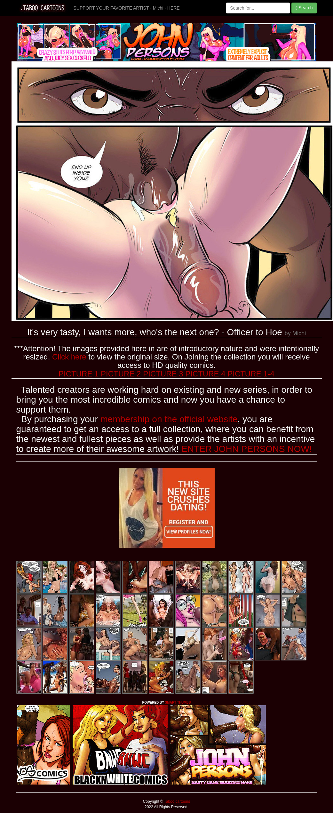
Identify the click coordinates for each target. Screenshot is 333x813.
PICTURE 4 (205, 373)
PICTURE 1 (79, 373)
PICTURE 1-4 (250, 373)
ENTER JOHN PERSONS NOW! (246, 449)
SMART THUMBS (178, 702)
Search (304, 8)
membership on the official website (169, 419)
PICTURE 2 (121, 373)
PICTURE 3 (163, 373)
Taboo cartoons (176, 801)
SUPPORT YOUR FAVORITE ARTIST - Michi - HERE (127, 8)
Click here (69, 356)
